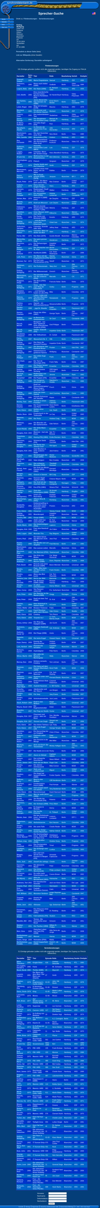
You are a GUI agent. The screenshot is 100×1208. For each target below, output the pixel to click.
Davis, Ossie (22, 991)
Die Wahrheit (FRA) (41, 552)
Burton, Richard (20, 521)
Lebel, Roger (22, 107)
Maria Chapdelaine (41, 80)
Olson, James (22, 762)
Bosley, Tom (21, 402)
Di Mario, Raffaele (20, 124)
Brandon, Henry (20, 711)
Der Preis (37, 418)
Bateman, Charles (20, 1067)
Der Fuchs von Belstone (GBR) (40, 217)
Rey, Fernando (20, 141)
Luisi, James (19, 1084)
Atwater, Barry (20, 1061)
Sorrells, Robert (20, 1113)
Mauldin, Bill (21, 921)
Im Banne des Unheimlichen (39, 318)
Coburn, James (20, 186)
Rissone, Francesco (21, 487)
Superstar (36, 1006)
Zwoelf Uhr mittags (41, 862)
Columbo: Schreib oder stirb (41, 227)
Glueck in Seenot (40, 474)
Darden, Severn (20, 308)
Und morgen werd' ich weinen (41, 789)
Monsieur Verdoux (41, 893)
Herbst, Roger (19, 1014)
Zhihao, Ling (22, 841)
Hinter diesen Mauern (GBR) (39, 560)
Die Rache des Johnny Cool (39, 445)
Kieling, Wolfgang (20, 222)
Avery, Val (20, 1064)
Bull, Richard (20, 1052)
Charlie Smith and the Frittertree (41, 165)
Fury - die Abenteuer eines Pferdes (38, 1181)
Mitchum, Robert (20, 556)
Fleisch (36, 161)
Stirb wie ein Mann (41, 762)
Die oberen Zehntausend (39, 766)
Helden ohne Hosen (38, 410)
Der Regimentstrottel (40, 707)
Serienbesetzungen (46, 19)
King (34, 991)
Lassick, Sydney (20, 975)
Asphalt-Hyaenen (40, 686)
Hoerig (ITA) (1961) (41, 437)
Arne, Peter (21, 594)
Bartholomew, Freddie (22, 936)
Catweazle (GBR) (37, 1031)
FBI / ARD (36, 1048)
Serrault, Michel (20, 374)
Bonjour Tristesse (40, 608)
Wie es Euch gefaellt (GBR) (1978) (39, 176)
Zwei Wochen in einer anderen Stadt (40, 450)
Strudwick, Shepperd (21, 335)
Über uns (4, 27)
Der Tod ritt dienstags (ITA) (39, 362)
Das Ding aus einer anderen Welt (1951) (41, 910)
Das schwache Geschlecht (39, 759)
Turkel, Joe (21, 1118)
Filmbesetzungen (30, 19)
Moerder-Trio (39, 533)
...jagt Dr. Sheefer (40, 308)
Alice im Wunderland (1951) (41, 878)
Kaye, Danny (22, 642)
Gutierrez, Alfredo (20, 147)
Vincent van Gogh (41, 721)
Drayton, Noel (20, 1170)
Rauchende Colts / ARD (37, 1039)
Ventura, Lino (22, 578)
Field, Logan (21, 533)
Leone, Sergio (19, 916)
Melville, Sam (20, 1097)
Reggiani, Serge (20, 281)
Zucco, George (20, 119)
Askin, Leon (21, 1164)
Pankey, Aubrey (20, 304)
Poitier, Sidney (19, 681)
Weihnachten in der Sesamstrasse (41, 157)
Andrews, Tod (22, 883)
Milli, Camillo (22, 137)
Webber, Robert (20, 926)
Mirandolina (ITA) (40, 137)
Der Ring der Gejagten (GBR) (40, 623)
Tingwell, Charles (20, 898)
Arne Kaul (87, 1206)
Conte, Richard (20, 789)
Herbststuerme (39, 822)
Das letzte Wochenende (39, 870)
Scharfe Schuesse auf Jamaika (41, 397)
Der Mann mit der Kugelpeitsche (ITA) (41, 257)
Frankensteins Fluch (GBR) (39, 784)
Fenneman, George (21, 911)
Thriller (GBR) (38, 970)
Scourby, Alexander (21, 690)
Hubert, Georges (20, 812)
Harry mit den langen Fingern (39, 186)
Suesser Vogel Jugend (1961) (39, 479)
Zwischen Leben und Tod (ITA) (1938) (40, 931)
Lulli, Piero (21, 257)
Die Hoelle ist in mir (41, 751)
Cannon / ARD (38, 1010)
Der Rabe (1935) (40, 89)
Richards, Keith (20, 1187)
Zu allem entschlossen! (39, 586)
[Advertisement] (56, 36)
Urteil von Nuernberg (38, 495)
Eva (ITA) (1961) (40, 487)
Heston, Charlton (20, 313)
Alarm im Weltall (40, 755)
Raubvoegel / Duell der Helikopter (41, 190)
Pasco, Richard (20, 176)
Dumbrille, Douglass (21, 506)
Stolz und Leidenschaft (39, 770)
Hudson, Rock (20, 736)
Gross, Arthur (22, 623)
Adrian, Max (21, 198)
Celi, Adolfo (21, 95)
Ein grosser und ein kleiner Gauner (41, 111)
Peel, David (21, 565)
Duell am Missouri (41, 203)
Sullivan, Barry (20, 780)
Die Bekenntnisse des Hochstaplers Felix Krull (40, 141)
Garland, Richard (20, 1181)
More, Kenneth (20, 581)
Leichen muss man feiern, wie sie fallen (41, 170)
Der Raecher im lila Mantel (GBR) (41, 594)
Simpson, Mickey (20, 1159)
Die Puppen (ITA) (40, 378)
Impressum (35, 1206)
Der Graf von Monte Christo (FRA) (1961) (41, 469)
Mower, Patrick (19, 1105)
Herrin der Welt (39, 578)
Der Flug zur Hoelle (41, 711)
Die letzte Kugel (40, 638)
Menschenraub (39, 792)
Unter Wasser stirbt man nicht (41, 213)
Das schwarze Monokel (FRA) (39, 464)
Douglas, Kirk (22, 433)
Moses (35, 996)
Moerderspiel (39, 514)
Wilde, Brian (21, 1035)
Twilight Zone (38, 1122)
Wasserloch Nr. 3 (40, 339)
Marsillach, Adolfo (21, 129)
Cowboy (37, 614)
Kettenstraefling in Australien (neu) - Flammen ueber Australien (41, 506)
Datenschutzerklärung (66, 1206)
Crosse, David (20, 1142)
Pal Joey (37, 694)
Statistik (3, 22)
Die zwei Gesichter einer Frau (41, 134)
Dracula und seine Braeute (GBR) (41, 565)
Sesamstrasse (38, 1044)
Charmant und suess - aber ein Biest (40, 716)
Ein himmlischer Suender (40, 882)
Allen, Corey (21, 590)
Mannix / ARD (38, 1056)
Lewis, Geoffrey (20, 1006)
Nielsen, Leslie (20, 755)
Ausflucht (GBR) (40, 253)
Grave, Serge (22, 940)
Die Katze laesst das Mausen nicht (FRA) (40, 538)
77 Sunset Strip (39, 1142)
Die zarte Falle (39, 827)
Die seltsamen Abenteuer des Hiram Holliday (38, 1131)
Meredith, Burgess (20, 1122)
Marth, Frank (19, 1088)
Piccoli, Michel (20, 324)
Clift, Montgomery (22, 495)
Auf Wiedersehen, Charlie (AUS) (38, 1001)
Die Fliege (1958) (40, 633)
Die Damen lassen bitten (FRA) (41, 366)
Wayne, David (22, 707)
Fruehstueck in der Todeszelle (41, 414)
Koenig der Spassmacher (39, 642)
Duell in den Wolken (38, 703)
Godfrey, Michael (20, 1080)
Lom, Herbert (22, 647)
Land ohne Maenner (38, 673)
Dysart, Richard (20, 165)
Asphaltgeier (39, 651)
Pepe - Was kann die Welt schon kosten (40, 570)
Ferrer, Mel (21, 236)
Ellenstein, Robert (21, 231)
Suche (3, 19)
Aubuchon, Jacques (21, 227)
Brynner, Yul (21, 261)
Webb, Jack (21, 905)
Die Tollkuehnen (40, 335)
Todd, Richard (20, 253)
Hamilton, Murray (20, 213)
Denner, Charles (20, 406)
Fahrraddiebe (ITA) (41, 916)
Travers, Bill (21, 517)
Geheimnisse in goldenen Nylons (40, 351)
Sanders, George (20, 491)
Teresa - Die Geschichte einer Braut (40, 921)
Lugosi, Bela (22, 89)
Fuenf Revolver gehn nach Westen (41, 611)
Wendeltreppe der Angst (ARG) (40, 456)
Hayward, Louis (20, 870)
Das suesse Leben (41, 548)
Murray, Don (21, 662)
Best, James (21, 1071)
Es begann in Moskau (39, 808)
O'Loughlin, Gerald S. (21, 967)
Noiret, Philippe (20, 194)
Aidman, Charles (20, 1056)
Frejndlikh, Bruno (21, 795)
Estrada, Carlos (20, 456)
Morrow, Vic (21, 1101)
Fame (35, 967)
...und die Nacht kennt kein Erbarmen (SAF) (40, 222)
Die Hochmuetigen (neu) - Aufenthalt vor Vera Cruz (41, 836)
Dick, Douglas (20, 889)
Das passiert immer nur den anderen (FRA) (41, 276)
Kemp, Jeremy (20, 217)
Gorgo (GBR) (39, 517)
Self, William (21, 893)
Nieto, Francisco (21, 1027)
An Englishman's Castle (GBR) (38, 982)
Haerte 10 (36, 1023)
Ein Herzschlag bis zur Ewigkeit (41, 732)
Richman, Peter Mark (21, 686)
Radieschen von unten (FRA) (40, 374)
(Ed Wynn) (21, 878)
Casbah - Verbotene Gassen (41, 889)
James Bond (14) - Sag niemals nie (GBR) (41, 102)
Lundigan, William (21, 849)
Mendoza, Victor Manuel (22, 836)
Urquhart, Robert (20, 784)
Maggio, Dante (20, 855)
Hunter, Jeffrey (19, 544)
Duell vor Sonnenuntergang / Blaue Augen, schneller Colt (41, 387)
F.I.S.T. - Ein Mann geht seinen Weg (40, 181)
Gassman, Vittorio (21, 441)
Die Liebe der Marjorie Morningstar (39, 656)
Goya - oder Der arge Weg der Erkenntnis (40, 287)
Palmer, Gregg (20, 1039)
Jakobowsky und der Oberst (40, 690)
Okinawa (37, 905)
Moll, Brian (21, 1001)
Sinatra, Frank (20, 570)
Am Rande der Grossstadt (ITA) (40, 799)
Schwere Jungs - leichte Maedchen (40, 831)
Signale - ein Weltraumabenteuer (41, 304)
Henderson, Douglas (21, 445)
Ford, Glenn (21, 410)
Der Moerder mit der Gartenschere (40, 423)
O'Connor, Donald (21, 874)
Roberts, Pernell (20, 1010)
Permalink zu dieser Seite (26, 51)
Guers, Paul (21, 539)
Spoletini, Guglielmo (21, 292)
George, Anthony (20, 1155)
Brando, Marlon (20, 203)
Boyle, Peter (21, 182)
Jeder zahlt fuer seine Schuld (40, 521)
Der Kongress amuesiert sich (39, 381)
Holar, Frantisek (20, 845)
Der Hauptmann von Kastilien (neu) (41, 119)
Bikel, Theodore (20, 962)
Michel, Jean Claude (22, 469)
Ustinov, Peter (20, 115)
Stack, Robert (22, 703)
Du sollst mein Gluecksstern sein (41, 874)
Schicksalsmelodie (41, 698)
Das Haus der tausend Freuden (40, 343)
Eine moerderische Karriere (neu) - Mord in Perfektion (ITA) (41, 94)
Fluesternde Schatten (38, 646)
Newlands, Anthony (21, 560)
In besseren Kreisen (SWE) (38, 987)
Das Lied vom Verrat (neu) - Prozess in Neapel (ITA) (41, 855)
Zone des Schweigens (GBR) (41, 491)
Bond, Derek (21, 970)
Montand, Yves (20, 111)
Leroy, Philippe (20, 357)
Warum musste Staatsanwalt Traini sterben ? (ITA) (41, 208)
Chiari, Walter (22, 608)
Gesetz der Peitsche (38, 898)
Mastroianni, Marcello (21, 134)
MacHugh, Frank (21, 460)
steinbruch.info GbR (52, 1206)
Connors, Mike (20, 611)
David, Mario (22, 525)
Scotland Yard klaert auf (38, 1176)
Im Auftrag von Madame (38, 1014)
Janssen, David (20, 190)
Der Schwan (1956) (41, 804)
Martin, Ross (22, 414)
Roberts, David (20, 1109)
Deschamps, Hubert (21, 500)
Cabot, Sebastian (21, 1131)
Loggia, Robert (20, 153)
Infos (3, 24)
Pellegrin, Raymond (20, 483)
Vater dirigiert (39, 460)
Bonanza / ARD (38, 1151)
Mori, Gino (21, 931)
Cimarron (37, 511)
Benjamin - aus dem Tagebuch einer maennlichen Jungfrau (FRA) (41, 324)
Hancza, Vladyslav (20, 298)
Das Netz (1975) (40, 236)
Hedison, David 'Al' (20, 633)
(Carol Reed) (22, 429)
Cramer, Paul (22, 886)
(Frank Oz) (21, 157)
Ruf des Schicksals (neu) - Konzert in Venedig (41, 817)
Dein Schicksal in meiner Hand (40, 604)
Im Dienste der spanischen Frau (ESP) (40, 129)
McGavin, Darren (20, 651)
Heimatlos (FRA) (40, 940)
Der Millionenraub (40, 271)
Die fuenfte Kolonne (38, 812)
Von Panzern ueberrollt (38, 590)
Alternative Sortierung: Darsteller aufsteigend (34, 60)
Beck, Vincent (20, 1048)
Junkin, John (20, 1031)
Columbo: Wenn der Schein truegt (40, 153)
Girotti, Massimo (20, 799)
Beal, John (21, 1151)
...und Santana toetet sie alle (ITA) (41, 292)
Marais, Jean (22, 817)
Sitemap (27, 1206)
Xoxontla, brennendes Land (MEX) (40, 147)
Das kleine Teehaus (41, 725)
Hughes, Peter (20, 982)
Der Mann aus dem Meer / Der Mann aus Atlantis (39, 975)
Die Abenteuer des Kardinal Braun (41, 347)
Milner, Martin (22, 656)
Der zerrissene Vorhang (39, 370)
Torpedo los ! (39, 618)
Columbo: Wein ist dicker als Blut (41, 231)
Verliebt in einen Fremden (40, 401)
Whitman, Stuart (20, 423)
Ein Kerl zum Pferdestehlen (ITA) (41, 261)
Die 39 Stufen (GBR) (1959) (39, 581)
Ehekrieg (37, 886)
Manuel (36, 936)
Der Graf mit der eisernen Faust (40, 483)
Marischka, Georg (21, 240)
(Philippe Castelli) (20, 366)
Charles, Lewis (20, 604)
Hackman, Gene (21, 266)
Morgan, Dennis (20, 474)
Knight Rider (38, 962)
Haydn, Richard (20, 808)
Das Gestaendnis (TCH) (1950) (40, 845)
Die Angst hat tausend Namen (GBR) (40, 775)
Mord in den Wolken (38, 780)
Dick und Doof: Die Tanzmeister (41, 746)
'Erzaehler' (21, 378)
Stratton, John (20, 775)
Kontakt (21, 1206)
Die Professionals (40, 266)
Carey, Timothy (20, 339)
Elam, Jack (21, 862)
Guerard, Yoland (20, 80)
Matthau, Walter (20, 740)
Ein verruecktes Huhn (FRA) (40, 194)
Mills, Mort (21, 1126)
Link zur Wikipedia (23, 55)
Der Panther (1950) (41, 926)
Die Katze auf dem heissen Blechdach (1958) (41, 668)
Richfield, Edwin (20, 1176)
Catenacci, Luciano (21, 208)
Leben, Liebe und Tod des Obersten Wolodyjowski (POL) (40, 298)
